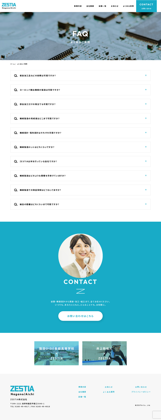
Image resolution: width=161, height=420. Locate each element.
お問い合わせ (141, 387)
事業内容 (76, 6)
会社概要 (88, 6)
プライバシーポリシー (141, 392)
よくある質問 (127, 6)
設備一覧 (101, 6)
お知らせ (113, 6)
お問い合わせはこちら (80, 316)
